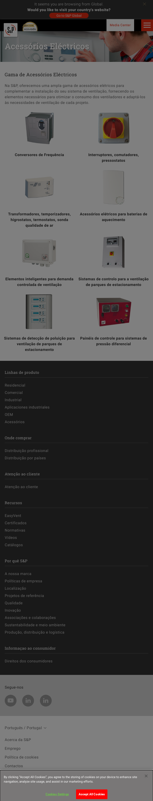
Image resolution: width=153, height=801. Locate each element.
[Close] (146, 779)
